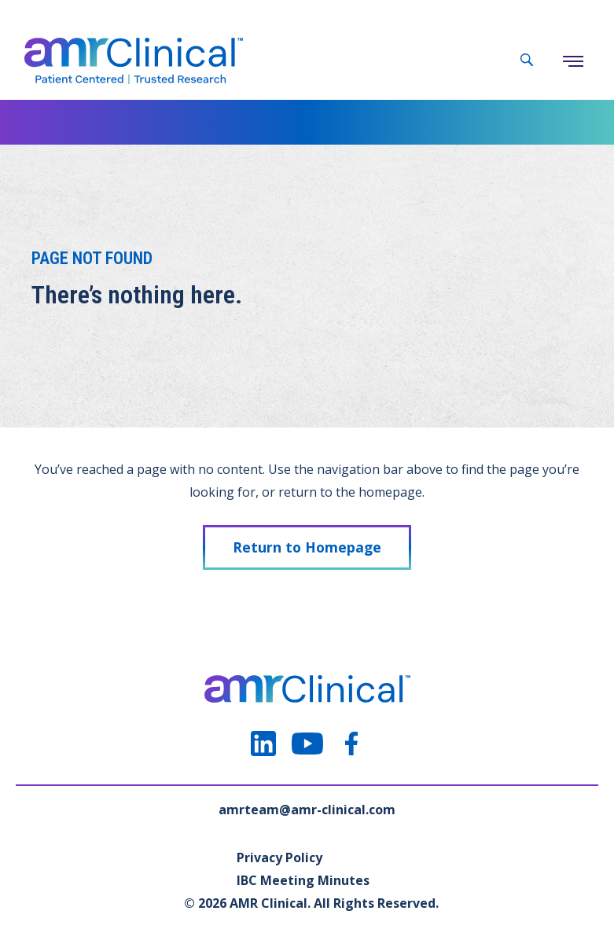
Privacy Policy (279, 857)
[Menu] (573, 61)
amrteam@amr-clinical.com (307, 809)
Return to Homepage (307, 547)
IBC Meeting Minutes (303, 880)
